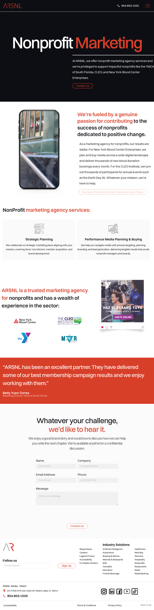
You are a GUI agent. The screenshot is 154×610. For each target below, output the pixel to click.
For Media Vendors (89, 563)
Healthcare (140, 549)
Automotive (108, 552)
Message (42, 490)
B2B (105, 563)
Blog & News (86, 549)
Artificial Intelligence (112, 549)
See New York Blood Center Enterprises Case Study (112, 192)
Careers (83, 552)
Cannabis (107, 566)
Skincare (139, 556)
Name (40, 462)
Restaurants (140, 566)
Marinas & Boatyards (113, 559)
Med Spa (139, 552)
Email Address (45, 476)
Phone (82, 476)
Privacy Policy (115, 605)
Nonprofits (140, 563)
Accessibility (86, 559)
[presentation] (56, 516)
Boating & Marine (111, 556)
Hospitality (140, 559)
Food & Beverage (111, 573)
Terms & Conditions (86, 605)
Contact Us (82, 85)
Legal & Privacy (87, 556)
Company (84, 462)
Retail (137, 570)
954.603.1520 (17, 596)
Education (107, 570)
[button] (147, 5)
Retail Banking (141, 573)
